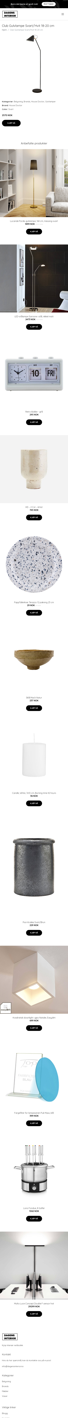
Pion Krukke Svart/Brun (34, 922)
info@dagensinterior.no (13, 1366)
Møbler (5, 1391)
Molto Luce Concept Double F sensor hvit (34, 1303)
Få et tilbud (49, 4)
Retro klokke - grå (34, 411)
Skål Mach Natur (34, 697)
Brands (27, 101)
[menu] (63, 14)
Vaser (5, 1396)
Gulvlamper (50, 101)
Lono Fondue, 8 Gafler (34, 1208)
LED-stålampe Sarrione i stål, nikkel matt (34, 316)
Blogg (5, 1413)
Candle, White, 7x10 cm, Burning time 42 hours (34, 793)
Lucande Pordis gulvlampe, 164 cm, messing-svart (34, 221)
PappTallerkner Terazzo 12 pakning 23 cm (34, 602)
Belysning (18, 101)
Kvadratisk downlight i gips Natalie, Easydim (34, 1017)
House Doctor (37, 101)
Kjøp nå (11, 123)
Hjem (4, 30)
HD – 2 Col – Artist (34, 507)
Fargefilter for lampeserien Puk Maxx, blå (34, 1113)
